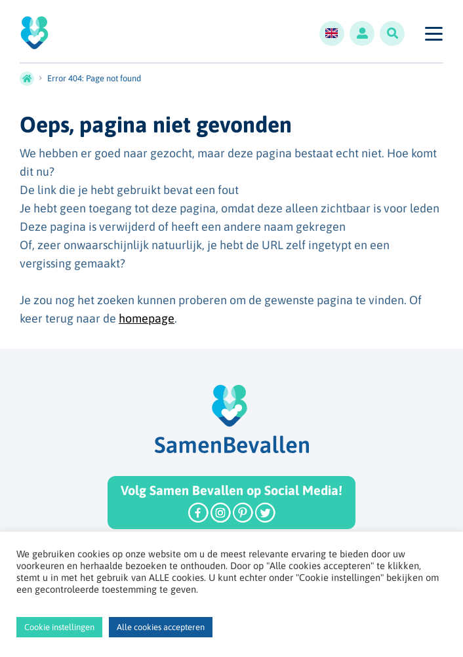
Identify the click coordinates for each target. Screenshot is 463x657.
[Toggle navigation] (433, 33)
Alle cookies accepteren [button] (161, 627)
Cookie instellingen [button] (59, 627)
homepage (146, 318)
